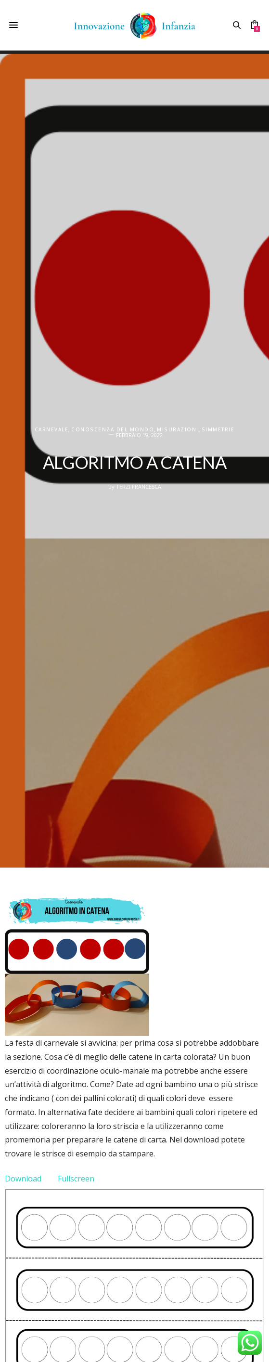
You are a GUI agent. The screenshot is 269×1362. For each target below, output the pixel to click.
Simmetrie (218, 429)
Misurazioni (178, 429)
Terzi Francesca (138, 486)
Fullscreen (76, 1178)
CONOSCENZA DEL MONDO (112, 429)
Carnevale (52, 429)
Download (23, 1178)
